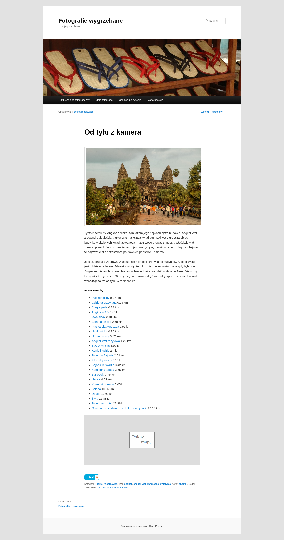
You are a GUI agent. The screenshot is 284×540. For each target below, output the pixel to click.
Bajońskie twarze (103, 365)
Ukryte (96, 379)
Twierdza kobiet (102, 403)
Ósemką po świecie (130, 99)
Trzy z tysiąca (101, 345)
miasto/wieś (110, 484)
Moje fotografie (104, 99)
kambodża (153, 484)
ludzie (99, 484)
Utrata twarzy (100, 336)
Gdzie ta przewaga (104, 302)
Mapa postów (155, 99)
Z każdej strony (102, 360)
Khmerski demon (103, 384)
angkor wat (139, 484)
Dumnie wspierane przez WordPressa (142, 526)
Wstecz (203, 111)
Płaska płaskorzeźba (105, 326)
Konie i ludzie (100, 350)
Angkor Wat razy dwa (106, 341)
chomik (183, 484)
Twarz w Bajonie (102, 355)
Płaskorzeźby (100, 297)
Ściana (96, 389)
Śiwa (95, 398)
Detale (96, 393)
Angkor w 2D (100, 312)
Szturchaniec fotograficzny (74, 99)
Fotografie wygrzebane (90, 20)
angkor (128, 484)
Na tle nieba (99, 331)
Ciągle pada (99, 307)
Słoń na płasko (101, 321)
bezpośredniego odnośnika (113, 487)
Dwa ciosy (98, 316)
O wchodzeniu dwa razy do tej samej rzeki (119, 408)
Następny (219, 111)
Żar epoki (98, 374)
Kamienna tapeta (103, 369)
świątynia (165, 484)
